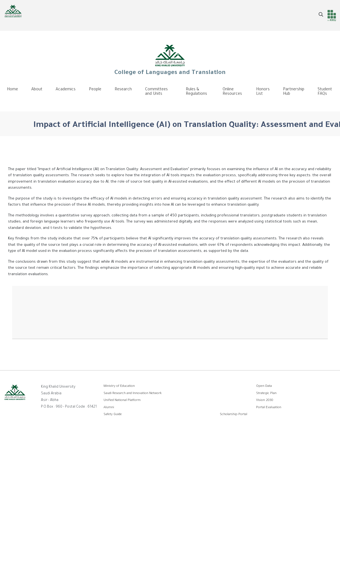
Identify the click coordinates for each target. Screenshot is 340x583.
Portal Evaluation (268, 408)
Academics (66, 90)
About (36, 90)
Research (123, 90)
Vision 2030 (264, 400)
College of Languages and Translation (170, 59)
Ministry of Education (119, 386)
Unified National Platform (122, 400)
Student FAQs (325, 92)
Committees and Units (156, 92)
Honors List (263, 92)
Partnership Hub (293, 92)
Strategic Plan (266, 393)
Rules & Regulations (196, 92)
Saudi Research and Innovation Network (133, 393)
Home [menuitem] (12, 90)
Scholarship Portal (233, 414)
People (95, 90)
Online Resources (232, 92)
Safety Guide (113, 414)
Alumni (109, 408)
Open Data (264, 386)
